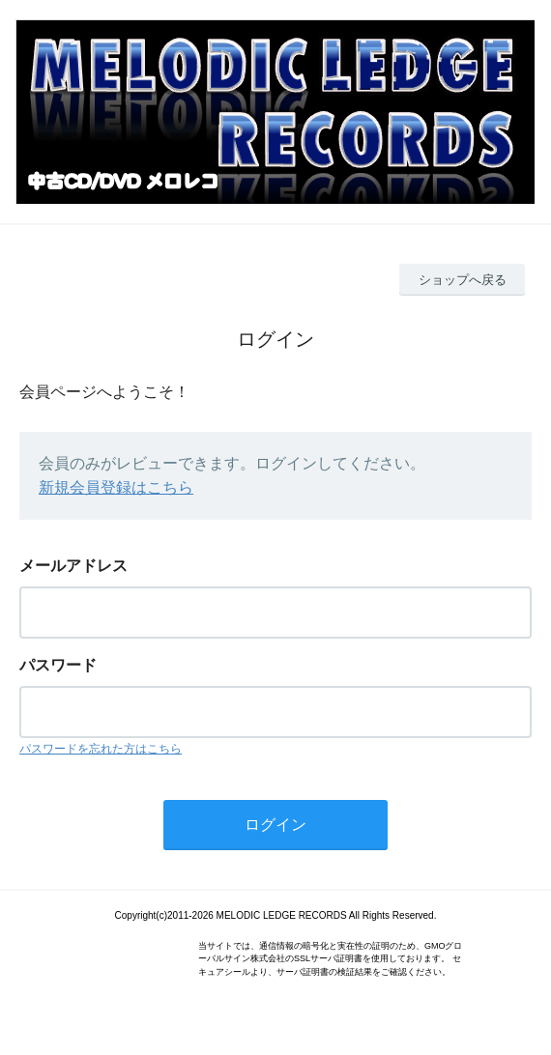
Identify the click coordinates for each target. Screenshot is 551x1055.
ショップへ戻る (463, 279)
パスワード (58, 665)
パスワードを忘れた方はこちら (100, 749)
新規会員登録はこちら (116, 487)
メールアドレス (73, 565)
